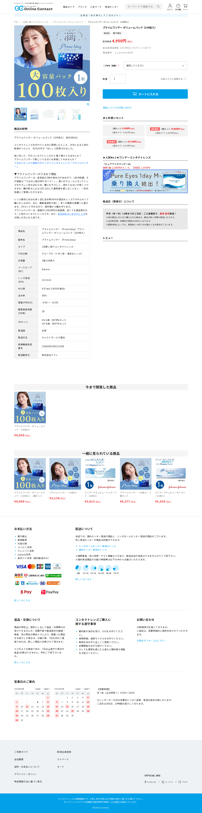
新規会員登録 (64, 751)
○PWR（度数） (111, 65)
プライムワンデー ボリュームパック (68, 21)
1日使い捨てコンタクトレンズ (35, 21)
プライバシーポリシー (25, 774)
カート (60, 766)
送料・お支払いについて (27, 766)
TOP (16, 21)
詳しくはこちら (22, 600)
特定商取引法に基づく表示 (28, 781)
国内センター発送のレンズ (93, 549)
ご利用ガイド (21, 751)
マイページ (63, 759)
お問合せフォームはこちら (150, 640)
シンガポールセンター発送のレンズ (97, 546)
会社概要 (19, 759)
